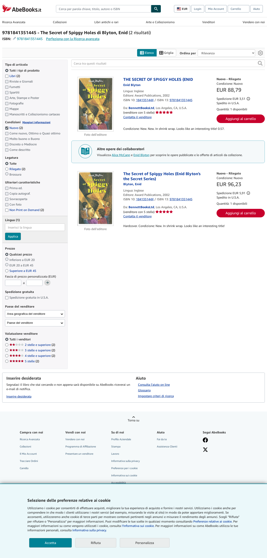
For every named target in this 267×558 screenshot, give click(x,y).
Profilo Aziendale (121, 439)
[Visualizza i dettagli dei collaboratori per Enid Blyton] (132, 85)
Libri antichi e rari (106, 22)
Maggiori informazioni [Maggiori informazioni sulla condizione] (36, 122)
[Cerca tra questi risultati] (168, 63)
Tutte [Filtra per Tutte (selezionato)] (11, 163)
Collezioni (60, 22)
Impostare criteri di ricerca (156, 396)
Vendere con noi (254, 22)
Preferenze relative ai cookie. (212, 521)
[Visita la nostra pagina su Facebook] (205, 440)
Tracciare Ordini (29, 461)
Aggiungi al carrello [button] (241, 118)
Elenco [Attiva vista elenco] (147, 53)
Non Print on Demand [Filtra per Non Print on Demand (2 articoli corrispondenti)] (24, 210)
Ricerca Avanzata (13, 22)
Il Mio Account (28, 453)
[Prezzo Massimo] (34, 283)
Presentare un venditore (79, 453)
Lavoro (115, 453)
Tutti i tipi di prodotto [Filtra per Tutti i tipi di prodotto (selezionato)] (22, 70)
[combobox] (103, 8)
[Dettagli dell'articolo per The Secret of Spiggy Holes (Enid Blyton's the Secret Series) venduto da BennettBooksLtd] (95, 198)
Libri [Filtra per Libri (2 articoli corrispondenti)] (12, 76)
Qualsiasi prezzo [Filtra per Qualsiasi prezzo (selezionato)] (19, 254)
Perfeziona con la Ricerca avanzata (72, 39)
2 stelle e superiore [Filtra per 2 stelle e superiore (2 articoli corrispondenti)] (32, 345)
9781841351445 (30, 39)
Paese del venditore (20, 322)
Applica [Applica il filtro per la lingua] (13, 236)
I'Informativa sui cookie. (138, 526)
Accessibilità (118, 482)
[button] (260, 63)
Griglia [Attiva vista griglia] (166, 53)
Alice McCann (121, 155)
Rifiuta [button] (96, 543)
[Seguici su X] (205, 450)
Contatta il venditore (137, 117)
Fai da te (162, 439)
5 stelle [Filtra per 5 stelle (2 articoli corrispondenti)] (24, 361)
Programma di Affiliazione (80, 446)
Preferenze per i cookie (124, 468)
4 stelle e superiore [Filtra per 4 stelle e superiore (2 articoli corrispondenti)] (32, 355)
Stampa (115, 446)
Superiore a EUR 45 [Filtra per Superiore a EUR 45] (21, 271)
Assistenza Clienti (167, 446)
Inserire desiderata (18, 396)
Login (197, 9)
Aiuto (256, 9)
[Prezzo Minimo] (13, 283)
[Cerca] (156, 8)
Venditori (208, 22)
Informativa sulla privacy (125, 461)
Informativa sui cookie (124, 475)
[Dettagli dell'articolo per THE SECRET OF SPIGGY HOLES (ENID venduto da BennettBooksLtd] (95, 104)
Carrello (24, 468)
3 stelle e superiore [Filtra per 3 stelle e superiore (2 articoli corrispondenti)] (32, 350)
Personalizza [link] (144, 543)
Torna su (133, 420)
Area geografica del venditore (26, 313)
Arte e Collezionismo (160, 22)
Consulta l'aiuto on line (154, 384)
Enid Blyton (141, 155)
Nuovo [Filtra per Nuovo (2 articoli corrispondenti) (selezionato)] (14, 128)
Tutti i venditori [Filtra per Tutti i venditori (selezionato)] (20, 339)
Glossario (144, 390)
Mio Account (216, 9)
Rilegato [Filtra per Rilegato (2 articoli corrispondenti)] (15, 169)
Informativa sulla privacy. (89, 530)
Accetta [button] (50, 543)
